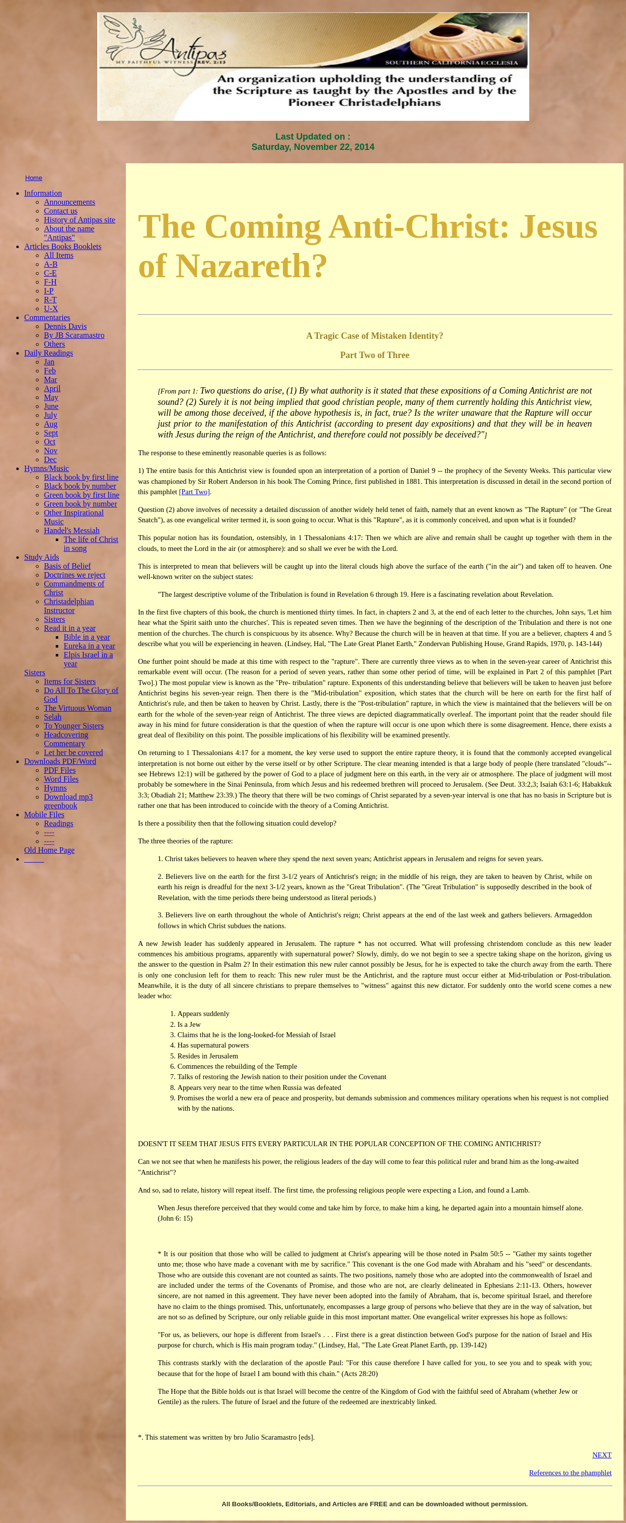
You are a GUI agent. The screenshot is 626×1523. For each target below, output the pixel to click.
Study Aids (41, 557)
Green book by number (80, 504)
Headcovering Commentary (66, 739)
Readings (59, 823)
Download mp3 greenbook (68, 801)
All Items (59, 255)
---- (49, 832)
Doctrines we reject (74, 575)
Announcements (69, 202)
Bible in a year (87, 637)
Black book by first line (81, 477)
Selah (53, 717)
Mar (50, 379)
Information (43, 193)
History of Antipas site (79, 220)
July (50, 415)
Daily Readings (48, 353)
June (51, 406)
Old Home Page (49, 850)
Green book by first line (81, 495)
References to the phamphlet (570, 1473)
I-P (49, 291)
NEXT (602, 1455)
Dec (50, 459)
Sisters (54, 619)
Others (54, 344)
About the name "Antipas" (69, 233)
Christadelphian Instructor (69, 606)
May (51, 397)
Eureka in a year (89, 646)
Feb (50, 370)
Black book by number (80, 486)
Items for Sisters (70, 681)
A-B (51, 264)
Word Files (61, 779)
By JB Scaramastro (74, 335)
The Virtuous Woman (78, 708)
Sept (51, 433)
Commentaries (47, 317)
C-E (50, 273)
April (52, 388)
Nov (51, 450)
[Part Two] (194, 492)
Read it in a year (70, 628)
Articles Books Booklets (62, 246)
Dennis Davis (65, 326)
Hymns (55, 788)
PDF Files (60, 770)
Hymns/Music (46, 468)
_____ (34, 859)
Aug (51, 424)
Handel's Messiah (72, 530)
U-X (51, 308)
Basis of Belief (67, 566)
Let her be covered (73, 752)
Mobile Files (44, 814)
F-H (50, 282)
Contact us (61, 211)
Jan (49, 362)
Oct (49, 441)
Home (33, 177)
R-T (50, 299)
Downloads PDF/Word (60, 761)
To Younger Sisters (74, 726)
